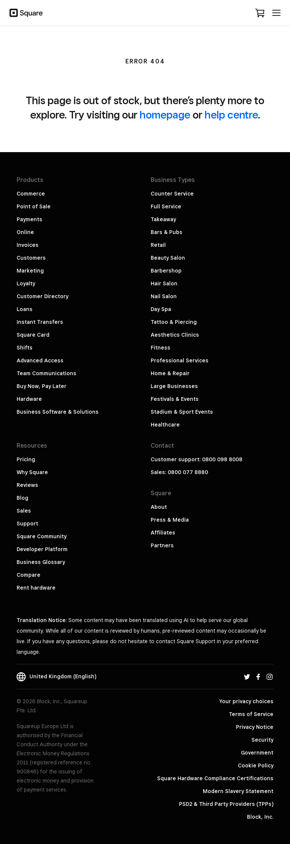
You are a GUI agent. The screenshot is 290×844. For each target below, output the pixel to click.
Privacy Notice (254, 727)
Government (257, 753)
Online (25, 232)
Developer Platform (42, 549)
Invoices (28, 245)
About (159, 507)
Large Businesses (174, 386)
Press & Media (170, 520)
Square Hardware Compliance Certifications (215, 778)
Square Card (33, 335)
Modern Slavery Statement (238, 791)
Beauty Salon (168, 258)
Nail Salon (164, 296)
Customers (31, 258)
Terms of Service (251, 714)
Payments (29, 219)
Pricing (26, 459)
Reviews (27, 485)
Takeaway (163, 219)
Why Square (32, 472)
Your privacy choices (246, 701)
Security (262, 740)
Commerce (31, 194)
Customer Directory (42, 296)
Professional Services (179, 360)
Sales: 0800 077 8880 (179, 472)
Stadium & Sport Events (182, 412)
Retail (158, 245)
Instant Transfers (40, 322)
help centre (231, 114)
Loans (24, 309)
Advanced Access (40, 360)
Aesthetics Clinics (175, 335)
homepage (165, 114)
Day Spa (161, 309)
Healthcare (165, 425)
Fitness (160, 348)
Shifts (24, 348)
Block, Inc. (260, 817)
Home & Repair (170, 373)
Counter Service (172, 194)
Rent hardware (36, 588)
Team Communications (46, 373)
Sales (24, 511)
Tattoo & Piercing (174, 322)
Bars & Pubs (166, 232)
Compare (28, 575)
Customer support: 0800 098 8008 (196, 459)
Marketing (30, 271)
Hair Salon (164, 283)
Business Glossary (41, 562)
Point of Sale (34, 206)
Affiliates (163, 533)
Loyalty (26, 283)
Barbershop (166, 271)
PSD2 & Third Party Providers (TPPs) (226, 804)
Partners (162, 545)
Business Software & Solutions (58, 412)
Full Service (166, 206)
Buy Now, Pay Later (41, 386)
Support (27, 524)
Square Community (41, 536)
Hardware (29, 399)
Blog (22, 498)
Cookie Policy (255, 765)
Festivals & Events (175, 399)
